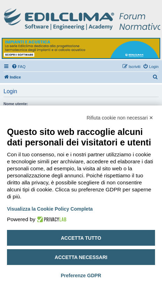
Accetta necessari (81, 257)
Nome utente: (15, 104)
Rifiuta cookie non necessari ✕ (120, 118)
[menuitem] (18, 66)
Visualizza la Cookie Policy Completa (50, 209)
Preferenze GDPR (81, 275)
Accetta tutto (81, 238)
